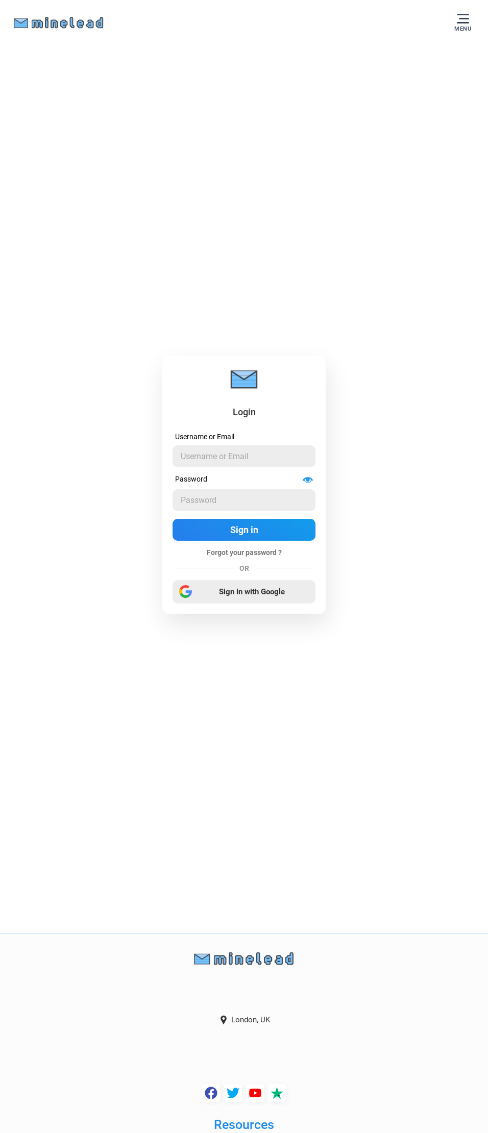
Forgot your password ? (244, 552)
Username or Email (204, 437)
